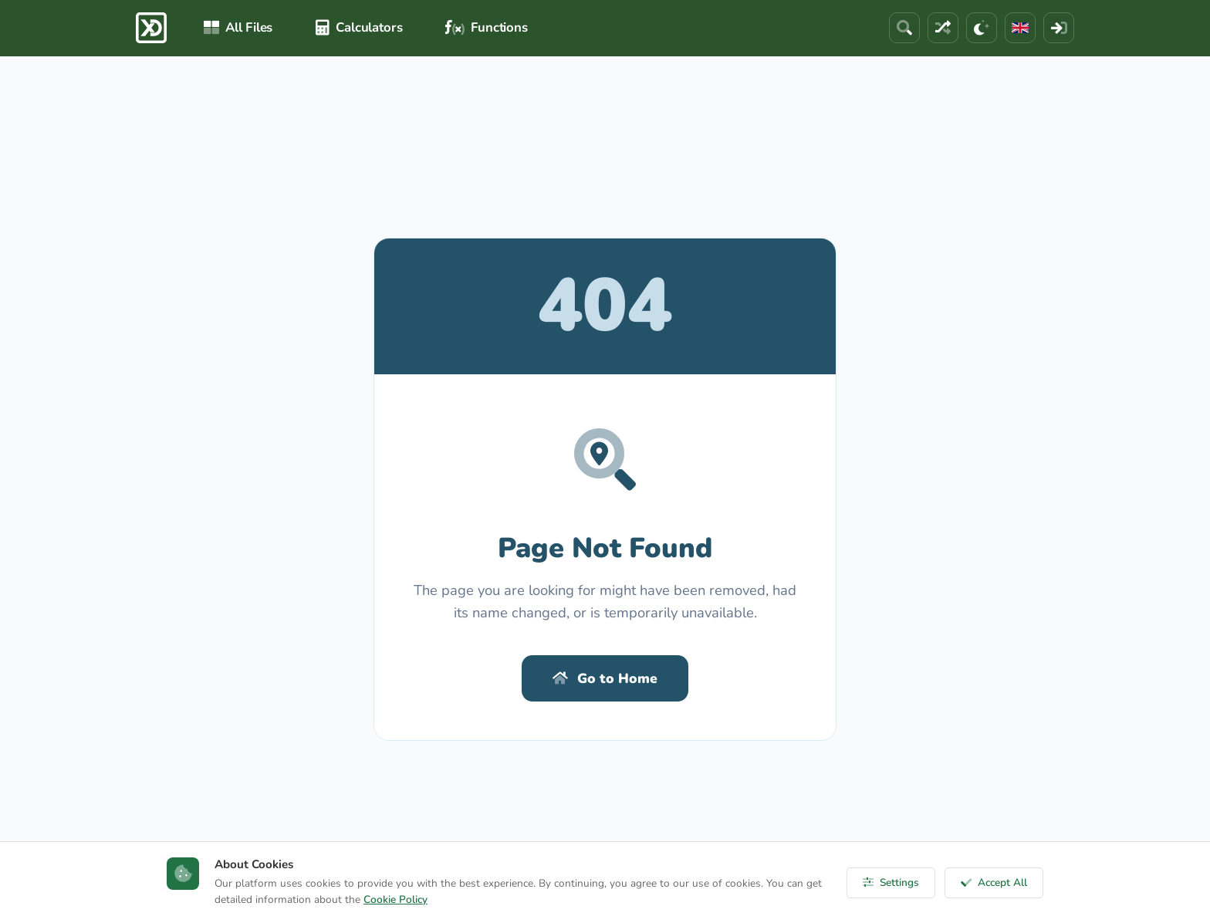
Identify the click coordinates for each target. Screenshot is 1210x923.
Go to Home (605, 678)
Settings (891, 882)
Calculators (359, 27)
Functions (486, 27)
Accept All (994, 882)
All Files (238, 27)
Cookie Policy (395, 899)
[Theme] (981, 27)
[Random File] (943, 27)
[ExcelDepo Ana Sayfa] (151, 27)
